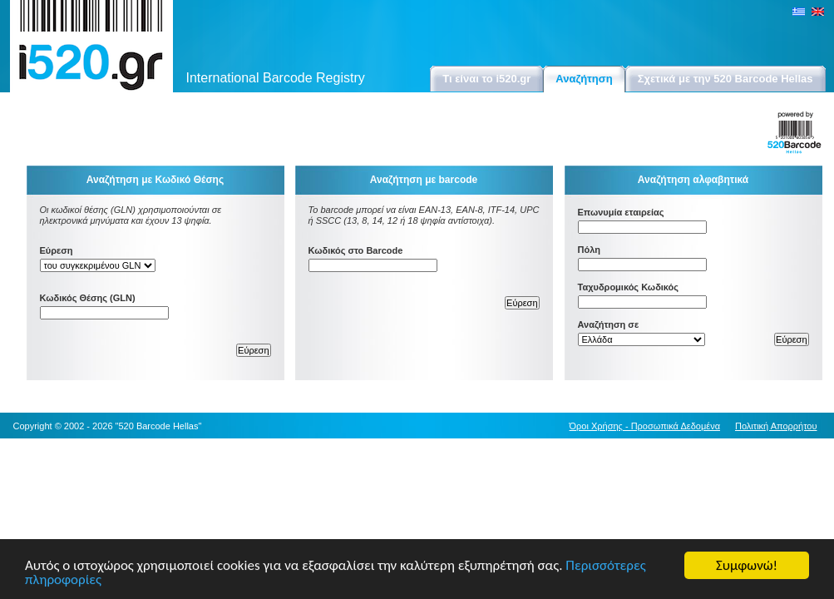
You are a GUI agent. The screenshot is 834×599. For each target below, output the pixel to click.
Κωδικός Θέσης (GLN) (88, 298)
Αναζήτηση (583, 78)
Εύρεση (56, 250)
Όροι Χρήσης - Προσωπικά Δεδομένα (645, 426)
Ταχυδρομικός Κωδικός (628, 287)
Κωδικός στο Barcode (355, 250)
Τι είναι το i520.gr (486, 78)
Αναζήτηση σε (608, 324)
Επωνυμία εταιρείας (621, 212)
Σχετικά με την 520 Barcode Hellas (725, 78)
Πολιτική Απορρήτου (776, 426)
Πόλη (589, 250)
